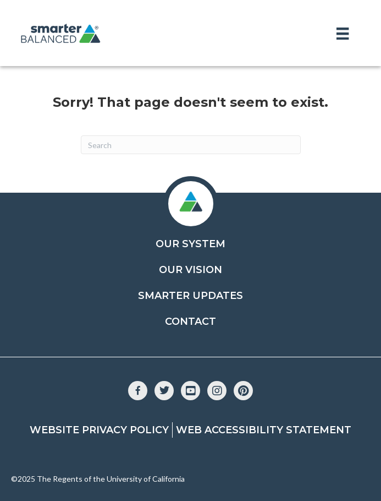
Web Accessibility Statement (263, 430)
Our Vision (190, 270)
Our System (190, 244)
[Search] (191, 144)
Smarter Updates (190, 296)
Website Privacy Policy (99, 430)
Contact (190, 321)
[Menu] (342, 33)
